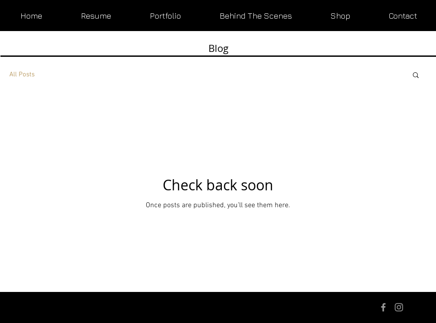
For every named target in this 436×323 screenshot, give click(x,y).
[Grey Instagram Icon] (398, 307)
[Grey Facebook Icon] (383, 307)
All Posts (22, 75)
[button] (416, 75)
